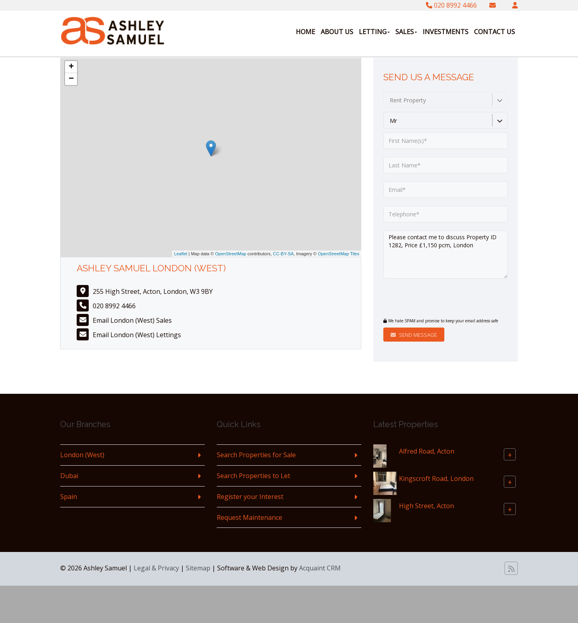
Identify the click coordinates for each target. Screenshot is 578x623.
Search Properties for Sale (256, 454)
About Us (337, 31)
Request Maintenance (249, 517)
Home (305, 31)
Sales (406, 31)
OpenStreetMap (230, 253)
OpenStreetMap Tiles (338, 253)
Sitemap (198, 568)
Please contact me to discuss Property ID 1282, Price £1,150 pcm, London (445, 254)
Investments (445, 31)
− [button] (71, 79)
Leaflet (180, 253)
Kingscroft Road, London (436, 478)
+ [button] (71, 67)
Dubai (69, 475)
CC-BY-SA (283, 253)
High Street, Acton (426, 505)
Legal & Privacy (156, 568)
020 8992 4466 (451, 5)
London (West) (82, 454)
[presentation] (432, 299)
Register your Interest (250, 496)
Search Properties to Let (253, 475)
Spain (68, 496)
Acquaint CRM (320, 568)
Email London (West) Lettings (137, 334)
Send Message (414, 334)
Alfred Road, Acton (426, 451)
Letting (374, 31)
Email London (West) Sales (132, 320)
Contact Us (494, 31)
